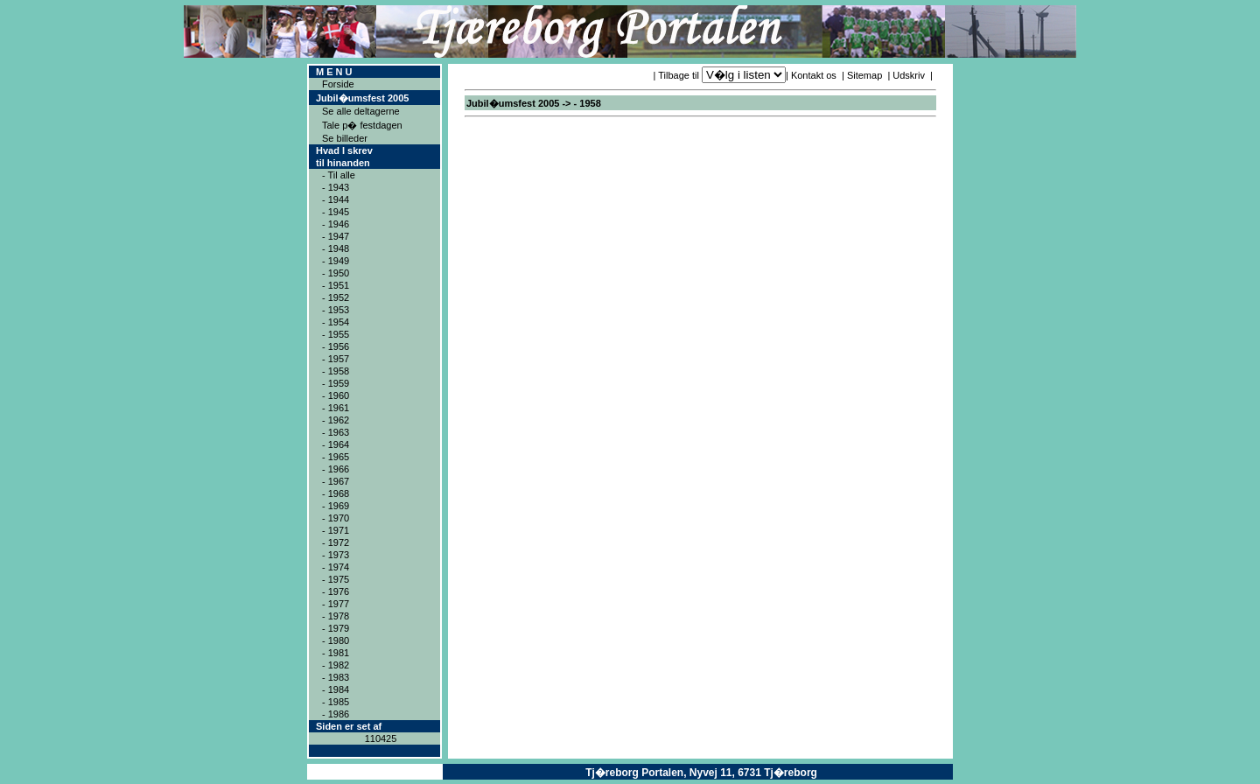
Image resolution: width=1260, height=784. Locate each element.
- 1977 (335, 603)
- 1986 (335, 714)
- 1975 (335, 579)
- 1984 (335, 689)
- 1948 (335, 248)
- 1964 (335, 444)
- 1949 (335, 261)
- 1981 (335, 653)
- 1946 (335, 224)
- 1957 (335, 359)
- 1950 (335, 273)
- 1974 (335, 567)
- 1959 (335, 383)
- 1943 (335, 187)
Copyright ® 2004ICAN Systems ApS (375, 772)
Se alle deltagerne (361, 111)
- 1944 (335, 199)
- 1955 (335, 334)
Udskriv (908, 75)
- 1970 (335, 518)
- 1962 (335, 420)
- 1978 (335, 616)
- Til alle (338, 175)
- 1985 (335, 701)
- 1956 (335, 346)
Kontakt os (813, 75)
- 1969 (335, 505)
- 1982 (335, 665)
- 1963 (335, 432)
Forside (338, 84)
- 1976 (335, 591)
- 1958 (335, 371)
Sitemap (864, 75)
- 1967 (335, 481)
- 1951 (335, 285)
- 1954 (335, 322)
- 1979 (335, 628)
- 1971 (335, 530)
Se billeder (345, 138)
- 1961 (335, 407)
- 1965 (335, 457)
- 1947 (335, 236)
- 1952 (335, 297)
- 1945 (335, 211)
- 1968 (335, 493)
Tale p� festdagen (362, 125)
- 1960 (335, 395)
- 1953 (335, 309)
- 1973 (335, 555)
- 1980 (335, 640)
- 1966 (335, 469)
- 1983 (335, 677)
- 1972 (335, 542)
